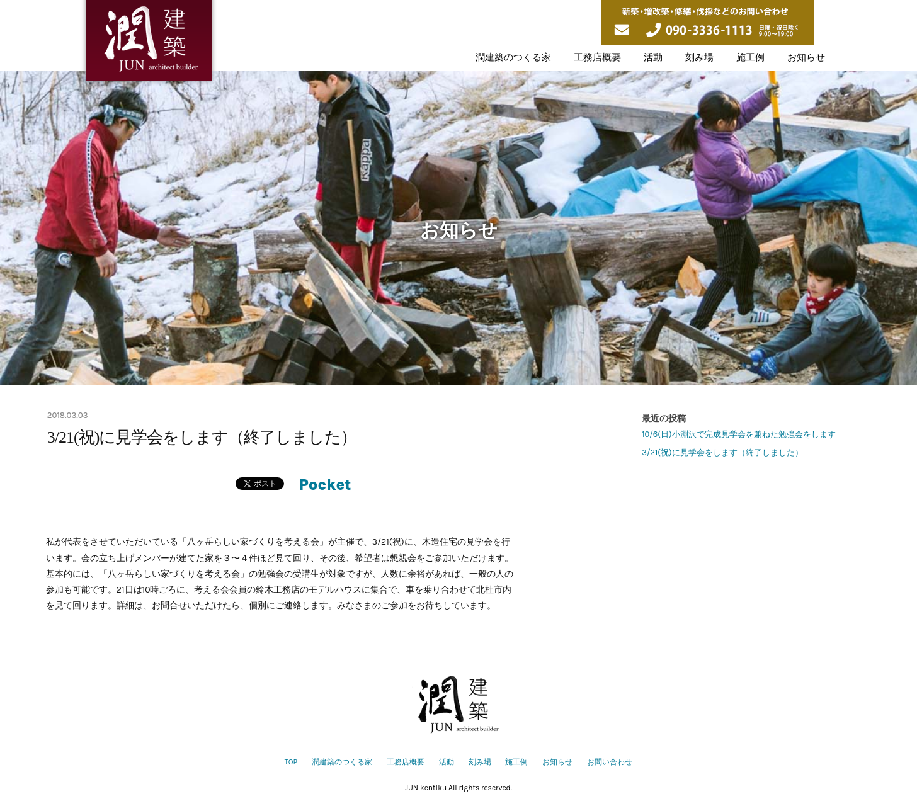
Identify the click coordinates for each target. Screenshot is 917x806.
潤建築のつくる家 (513, 57)
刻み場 (699, 57)
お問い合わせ (609, 762)
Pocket (325, 484)
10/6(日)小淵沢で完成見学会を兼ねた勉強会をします (738, 434)
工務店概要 (597, 57)
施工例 (750, 57)
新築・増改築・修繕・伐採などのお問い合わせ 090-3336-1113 (707, 22)
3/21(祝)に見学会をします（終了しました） (722, 452)
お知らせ (806, 57)
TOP (291, 762)
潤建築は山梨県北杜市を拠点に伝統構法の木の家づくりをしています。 (149, 43)
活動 (653, 57)
